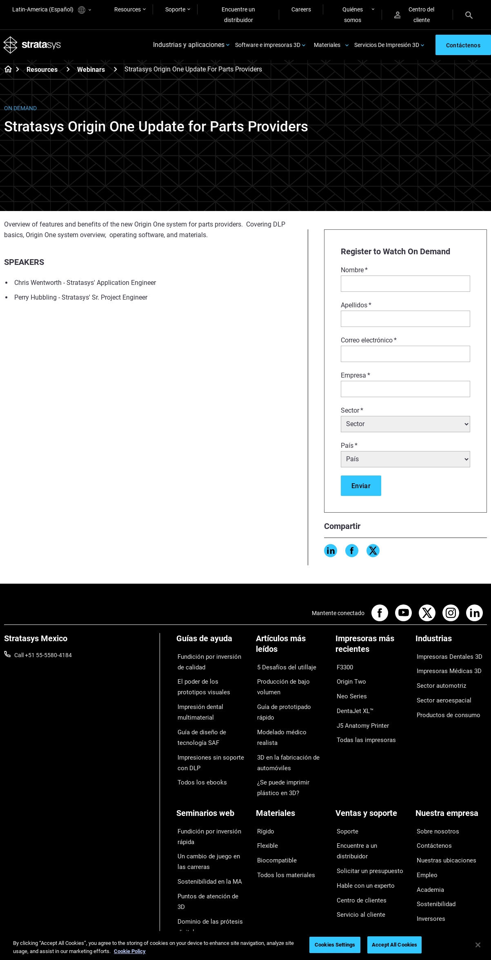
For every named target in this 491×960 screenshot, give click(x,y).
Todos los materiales (282, 841)
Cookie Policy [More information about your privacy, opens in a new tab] (130, 951)
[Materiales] (291, 792)
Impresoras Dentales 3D (445, 657)
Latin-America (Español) (51, 10)
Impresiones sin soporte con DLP (211, 752)
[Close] (478, 945)
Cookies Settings (335, 945)
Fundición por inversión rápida (205, 811)
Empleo (424, 841)
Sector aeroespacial (440, 693)
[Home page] (5, 72)
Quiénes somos (352, 14)
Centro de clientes (357, 853)
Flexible (265, 817)
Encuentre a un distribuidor (369, 817)
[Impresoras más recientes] (371, 648)
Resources (127, 9)
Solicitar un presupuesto (366, 829)
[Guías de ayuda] (212, 643)
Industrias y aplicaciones (188, 46)
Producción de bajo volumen (291, 679)
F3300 (343, 667)
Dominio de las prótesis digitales (205, 880)
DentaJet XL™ (353, 703)
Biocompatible (274, 829)
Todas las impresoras (362, 727)
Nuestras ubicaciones (442, 829)
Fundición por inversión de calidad (209, 662)
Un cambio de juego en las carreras (209, 833)
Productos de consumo (444, 705)
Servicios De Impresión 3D (386, 45)
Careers (301, 9)
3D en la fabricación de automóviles (284, 720)
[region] (245, 945)
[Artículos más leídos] (291, 648)
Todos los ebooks (198, 770)
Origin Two (349, 679)
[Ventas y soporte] (371, 792)
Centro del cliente (414, 14)
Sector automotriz (438, 681)
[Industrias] (451, 643)
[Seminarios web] (212, 792)
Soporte (175, 9)
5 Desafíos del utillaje (282, 667)
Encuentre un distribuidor (238, 14)
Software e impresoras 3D (267, 45)
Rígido (264, 805)
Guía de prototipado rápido (290, 692)
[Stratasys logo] (33, 46)
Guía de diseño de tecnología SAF (198, 730)
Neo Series (348, 692)
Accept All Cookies (394, 945)
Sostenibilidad (433, 865)
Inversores (428, 877)
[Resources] (68, 71)
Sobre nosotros (434, 805)
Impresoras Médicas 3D (445, 669)
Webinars (91, 72)
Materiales (327, 45)
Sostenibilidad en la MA (205, 850)
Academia (428, 853)
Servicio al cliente (356, 865)
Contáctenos (431, 817)
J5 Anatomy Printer (360, 715)
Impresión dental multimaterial (197, 707)
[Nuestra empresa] (451, 792)
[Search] (469, 14)
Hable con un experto (362, 841)
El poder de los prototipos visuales (208, 684)
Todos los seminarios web (208, 897)
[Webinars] (115, 71)
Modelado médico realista (288, 703)
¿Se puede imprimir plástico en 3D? (290, 743)
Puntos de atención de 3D (208, 863)
